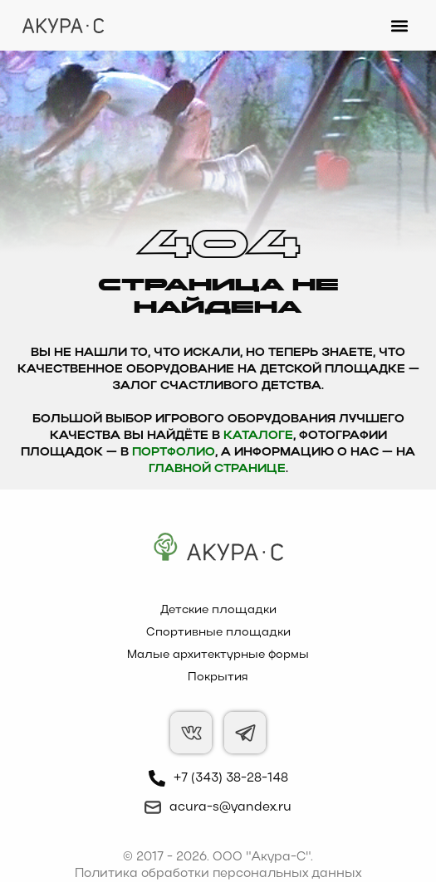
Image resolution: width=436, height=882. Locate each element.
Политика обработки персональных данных (218, 873)
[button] (400, 25)
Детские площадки (218, 610)
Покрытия (218, 677)
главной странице (217, 469)
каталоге (258, 436)
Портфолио (173, 452)
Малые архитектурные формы (218, 655)
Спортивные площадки (218, 632)
